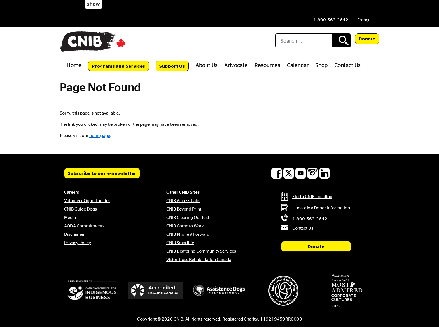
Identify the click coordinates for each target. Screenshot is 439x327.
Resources (267, 65)
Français (365, 19)
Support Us (172, 65)
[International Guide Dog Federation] (283, 290)
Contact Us (347, 65)
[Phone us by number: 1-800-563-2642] (331, 20)
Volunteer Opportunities (87, 200)
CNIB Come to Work (185, 225)
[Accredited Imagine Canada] (156, 290)
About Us (206, 65)
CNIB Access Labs (183, 200)
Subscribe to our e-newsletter (102, 173)
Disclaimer (74, 234)
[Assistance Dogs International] (219, 290)
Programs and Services (118, 65)
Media (70, 217)
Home (74, 65)
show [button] (93, 4)
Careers (71, 192)
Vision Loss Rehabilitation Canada (198, 259)
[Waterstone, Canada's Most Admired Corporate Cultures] (347, 290)
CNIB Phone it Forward (187, 234)
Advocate (236, 65)
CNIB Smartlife (180, 242)
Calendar (298, 65)
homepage (99, 135)
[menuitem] (365, 20)
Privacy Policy (77, 242)
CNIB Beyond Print (183, 208)
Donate (367, 38)
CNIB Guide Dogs (80, 208)
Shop (322, 65)
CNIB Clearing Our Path (188, 217)
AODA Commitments (84, 225)
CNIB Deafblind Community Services (201, 250)
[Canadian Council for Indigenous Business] (92, 290)
